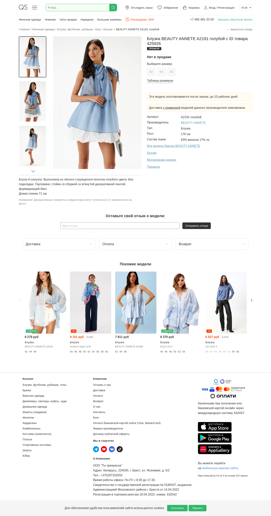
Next (251, 300)
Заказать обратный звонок (235, 19)
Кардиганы (30, 423)
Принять (197, 508)
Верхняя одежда (33, 395)
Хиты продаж (68, 19)
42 (151, 71)
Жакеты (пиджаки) (34, 412)
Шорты (27, 450)
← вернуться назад (239, 29)
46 (171, 71)
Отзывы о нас (102, 384)
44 (161, 71)
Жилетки (28, 417)
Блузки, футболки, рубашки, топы (44, 384)
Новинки (50, 19)
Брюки (27, 390)
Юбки (26, 455)
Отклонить (177, 508)
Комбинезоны (31, 428)
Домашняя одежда (35, 406)
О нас (96, 406)
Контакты (99, 412)
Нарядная (87, 19)
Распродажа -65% (139, 19)
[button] (33, 34)
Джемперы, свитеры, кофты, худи (45, 401)
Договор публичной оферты (111, 433)
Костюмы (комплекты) (37, 433)
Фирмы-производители (108, 428)
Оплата (98, 395)
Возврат (98, 401)
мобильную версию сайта (220, 468)
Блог (96, 417)
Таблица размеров (160, 80)
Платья (27, 439)
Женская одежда (30, 19)
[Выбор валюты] (245, 8)
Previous (19, 300)
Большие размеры (109, 19)
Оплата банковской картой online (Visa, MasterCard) (127, 423)
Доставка (99, 390)
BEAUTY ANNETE (193, 122)
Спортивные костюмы (37, 444)
